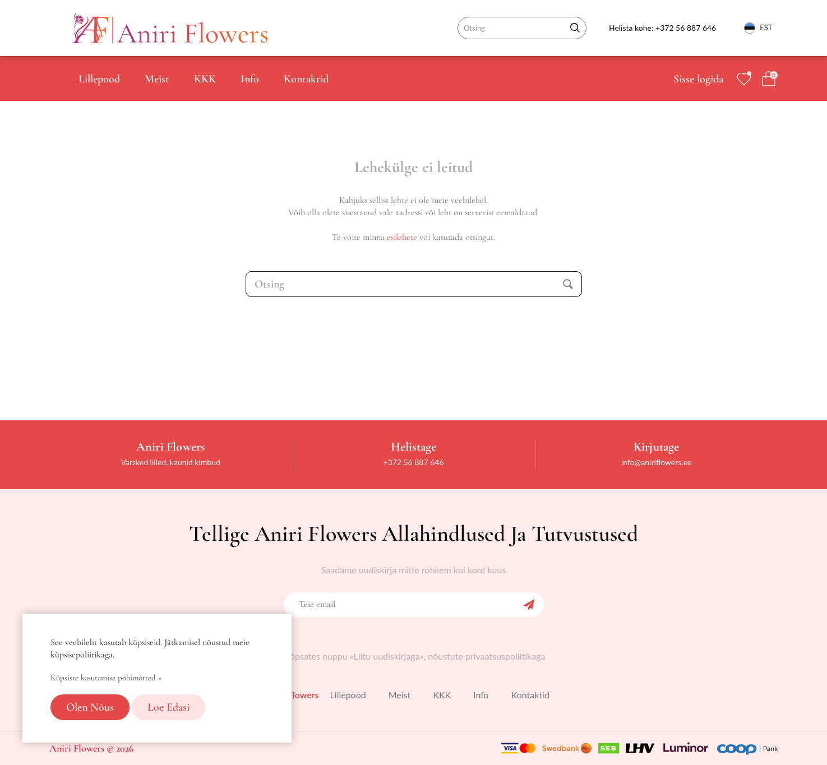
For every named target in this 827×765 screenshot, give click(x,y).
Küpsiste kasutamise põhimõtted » (106, 678)
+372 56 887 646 (685, 28)
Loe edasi (168, 707)
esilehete (402, 237)
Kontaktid (306, 79)
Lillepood (99, 79)
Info (250, 79)
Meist (157, 79)
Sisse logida (698, 79)
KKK (205, 79)
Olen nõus (90, 707)
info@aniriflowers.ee (656, 462)
